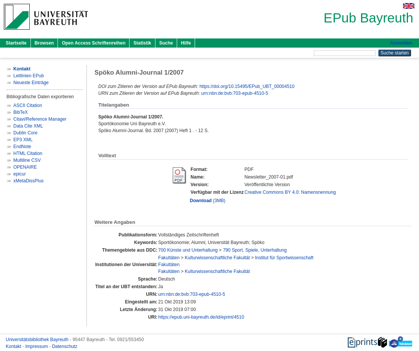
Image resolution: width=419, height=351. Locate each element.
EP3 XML (23, 139)
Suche (166, 43)
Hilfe (186, 43)
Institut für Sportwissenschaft (284, 257)
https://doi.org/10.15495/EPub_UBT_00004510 (247, 86)
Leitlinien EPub (28, 75)
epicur (19, 174)
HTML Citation (27, 153)
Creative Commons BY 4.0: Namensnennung (290, 192)
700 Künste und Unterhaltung (187, 250)
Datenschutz (64, 346)
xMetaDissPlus (28, 180)
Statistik (142, 43)
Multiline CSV (27, 160)
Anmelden (401, 43)
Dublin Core (25, 133)
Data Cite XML (28, 126)
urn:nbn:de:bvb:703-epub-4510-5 (234, 93)
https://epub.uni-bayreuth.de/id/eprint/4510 (201, 317)
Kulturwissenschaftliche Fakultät (217, 257)
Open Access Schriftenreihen (93, 43)
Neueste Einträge (31, 82)
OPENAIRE (25, 167)
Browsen (44, 43)
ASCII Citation (27, 105)
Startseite (16, 43)
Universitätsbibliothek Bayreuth (38, 339)
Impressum (37, 346)
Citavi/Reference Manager (39, 119)
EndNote (22, 146)
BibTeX (20, 112)
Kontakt (14, 346)
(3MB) (207, 200)
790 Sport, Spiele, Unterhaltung (254, 250)
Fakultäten (168, 257)
